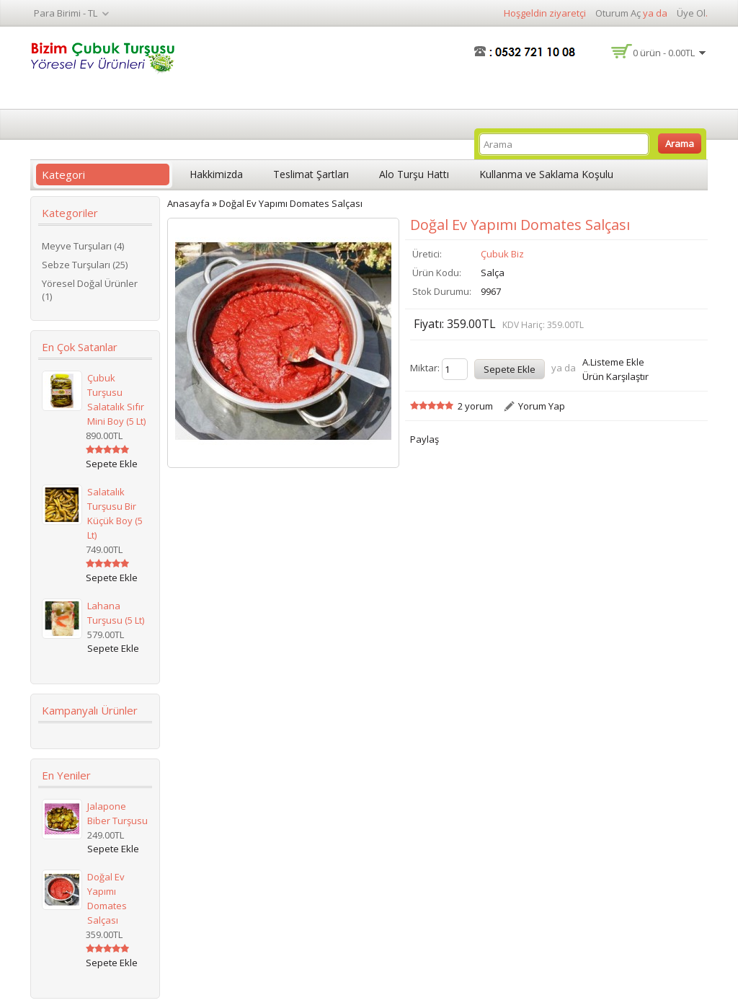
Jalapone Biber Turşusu (117, 813)
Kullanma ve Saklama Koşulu (546, 174)
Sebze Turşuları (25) (85, 264)
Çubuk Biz (502, 253)
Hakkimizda (216, 174)
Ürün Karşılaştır (615, 376)
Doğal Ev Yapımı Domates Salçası (107, 898)
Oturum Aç (618, 12)
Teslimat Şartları (311, 174)
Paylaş (424, 439)
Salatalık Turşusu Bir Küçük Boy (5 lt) (115, 513)
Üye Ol (691, 12)
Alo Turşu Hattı (414, 174)
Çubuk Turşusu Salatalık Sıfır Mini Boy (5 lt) (116, 399)
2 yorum (475, 405)
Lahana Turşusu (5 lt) (115, 613)
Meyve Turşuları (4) (83, 245)
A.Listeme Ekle (613, 361)
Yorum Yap (541, 405)
